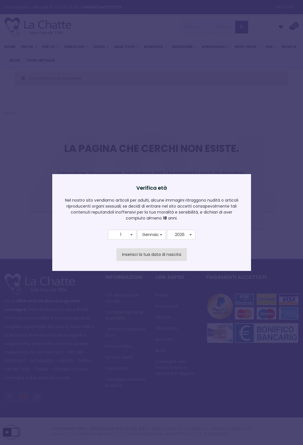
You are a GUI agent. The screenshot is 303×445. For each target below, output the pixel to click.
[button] (122, 235)
